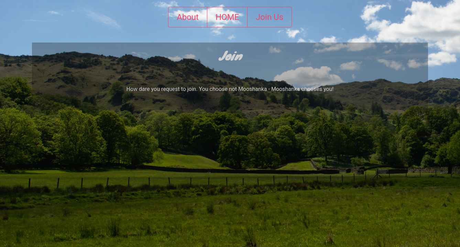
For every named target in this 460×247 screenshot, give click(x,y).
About (188, 17)
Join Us (269, 17)
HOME (227, 17)
